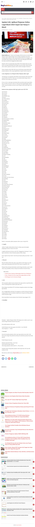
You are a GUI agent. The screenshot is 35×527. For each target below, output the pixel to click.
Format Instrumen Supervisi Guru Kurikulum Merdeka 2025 (18, 466)
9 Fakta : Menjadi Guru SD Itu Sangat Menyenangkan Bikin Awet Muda (17, 275)
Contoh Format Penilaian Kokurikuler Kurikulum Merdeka (17, 515)
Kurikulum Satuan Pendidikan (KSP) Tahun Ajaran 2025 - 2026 (18, 472)
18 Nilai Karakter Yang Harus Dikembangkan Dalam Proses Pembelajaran (18, 273)
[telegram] (15, 358)
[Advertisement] (17, 310)
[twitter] (6, 358)
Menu (3, 9)
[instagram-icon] (28, 2)
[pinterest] (9, 358)
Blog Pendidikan (19, 525)
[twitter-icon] (26, 2)
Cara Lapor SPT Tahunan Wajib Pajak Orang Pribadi (16, 399)
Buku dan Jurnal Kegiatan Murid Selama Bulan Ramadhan (17, 396)
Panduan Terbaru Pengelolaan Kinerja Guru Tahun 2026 (17, 403)
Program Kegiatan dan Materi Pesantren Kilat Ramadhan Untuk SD (19, 392)
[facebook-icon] (24, 2)
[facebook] (3, 358)
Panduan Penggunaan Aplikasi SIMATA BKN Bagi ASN (16, 433)
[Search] (16, 12)
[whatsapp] (12, 358)
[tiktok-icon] (33, 2)
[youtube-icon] (31, 2)
